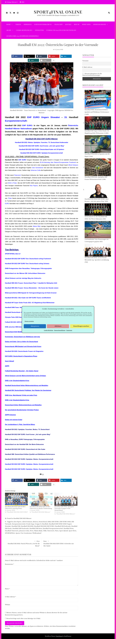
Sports (18, 533)
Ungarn (45, 117)
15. (65, 117)
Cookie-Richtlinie (48, 330)
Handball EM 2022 (27, 526)
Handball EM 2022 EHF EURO (44, 526)
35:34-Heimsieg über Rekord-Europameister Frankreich (58, 162)
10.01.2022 (9, 157)
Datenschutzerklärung (59, 330)
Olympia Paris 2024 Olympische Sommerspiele (22, 36)
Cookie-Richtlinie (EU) (24, 30)
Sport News (86, 24)
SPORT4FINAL (31, 157)
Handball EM (16, 526)
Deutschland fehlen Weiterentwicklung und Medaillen (23, 405)
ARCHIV (8, 30)
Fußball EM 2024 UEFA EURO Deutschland (61, 30)
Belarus (35, 522)
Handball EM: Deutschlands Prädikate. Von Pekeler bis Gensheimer (28, 390)
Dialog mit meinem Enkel (13, 419)
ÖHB (44, 531)
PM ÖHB (19, 157)
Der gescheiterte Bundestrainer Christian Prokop (22, 410)
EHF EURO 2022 (65, 522)
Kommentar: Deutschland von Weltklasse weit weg (22, 336)
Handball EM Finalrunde (20, 528)
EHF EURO (33, 117)
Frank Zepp (58, 24)
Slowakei (55, 117)
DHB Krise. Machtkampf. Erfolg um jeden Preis (21, 395)
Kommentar (9, 564)
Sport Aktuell (9, 361)
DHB (49, 522)
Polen (10, 198)
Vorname (85, 61)
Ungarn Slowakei (33, 160)
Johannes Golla (36, 170)
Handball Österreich (11, 531)
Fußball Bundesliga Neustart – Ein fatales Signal (21, 371)
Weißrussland (36, 533)
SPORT (8, 24)
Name (7, 589)
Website (7, 604)
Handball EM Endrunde (63, 526)
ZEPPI (7, 366)
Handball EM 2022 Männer (22, 518)
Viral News (59, 636)
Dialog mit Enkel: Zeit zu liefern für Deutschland (21, 341)
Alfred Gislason (73, 165)
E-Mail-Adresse (10, 597)
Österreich (17, 175)
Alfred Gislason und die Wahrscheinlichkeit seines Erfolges (25, 375)
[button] (17, 56)
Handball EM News (35, 528)
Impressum (69, 330)
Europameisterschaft (16, 121)
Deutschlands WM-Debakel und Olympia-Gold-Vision (23, 346)
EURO (7, 203)
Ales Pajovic (34, 185)
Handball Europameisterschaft (53, 528)
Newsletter (39, 30)
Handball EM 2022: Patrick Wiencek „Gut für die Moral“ (23, 543)
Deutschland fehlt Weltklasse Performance (19, 332)
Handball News (68, 528)
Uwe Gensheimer (37, 167)
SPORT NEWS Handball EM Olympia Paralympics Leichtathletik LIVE (58, 15)
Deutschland (43, 522)
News (31, 531)
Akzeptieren (35, 326)
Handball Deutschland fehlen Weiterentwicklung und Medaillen (26, 385)
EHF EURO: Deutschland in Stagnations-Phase (21, 356)
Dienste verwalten (29, 321)
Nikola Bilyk (37, 226)
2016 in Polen (12, 183)
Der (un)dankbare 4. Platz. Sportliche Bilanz (20, 424)
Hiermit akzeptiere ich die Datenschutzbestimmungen (92, 74)
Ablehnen (58, 326)
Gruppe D (38, 524)
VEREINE (18, 24)
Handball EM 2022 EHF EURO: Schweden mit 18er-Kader (59, 543)
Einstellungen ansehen (81, 326)
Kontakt (68, 24)
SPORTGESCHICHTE (99, 24)
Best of (76, 24)
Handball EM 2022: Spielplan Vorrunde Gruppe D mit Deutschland (64, 508)
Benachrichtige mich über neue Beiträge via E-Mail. (24, 618)
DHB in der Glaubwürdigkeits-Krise (17, 380)
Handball (45, 524)
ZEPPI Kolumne (10, 415)
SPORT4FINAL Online (58, 12)
